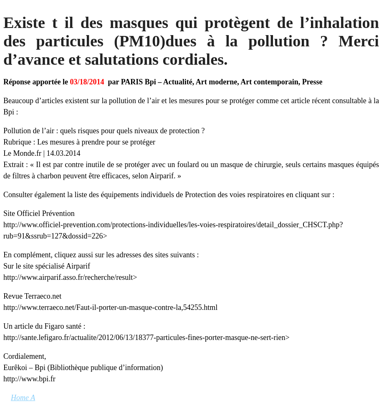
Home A (23, 397)
